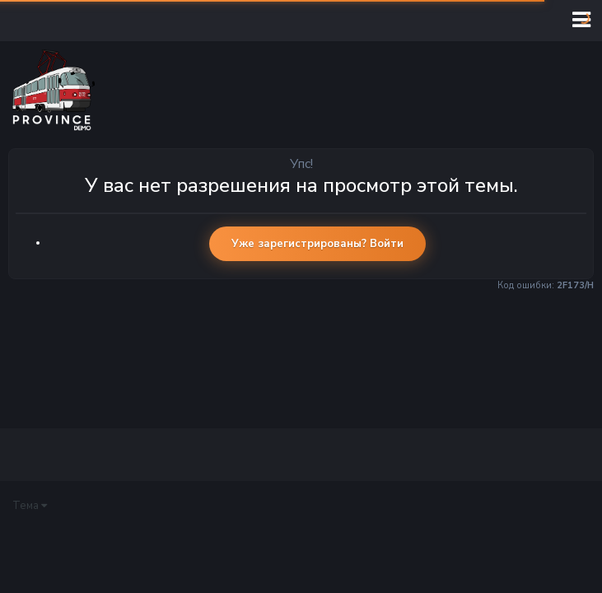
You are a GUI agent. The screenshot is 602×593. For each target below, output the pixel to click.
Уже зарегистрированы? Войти (317, 243)
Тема (29, 505)
